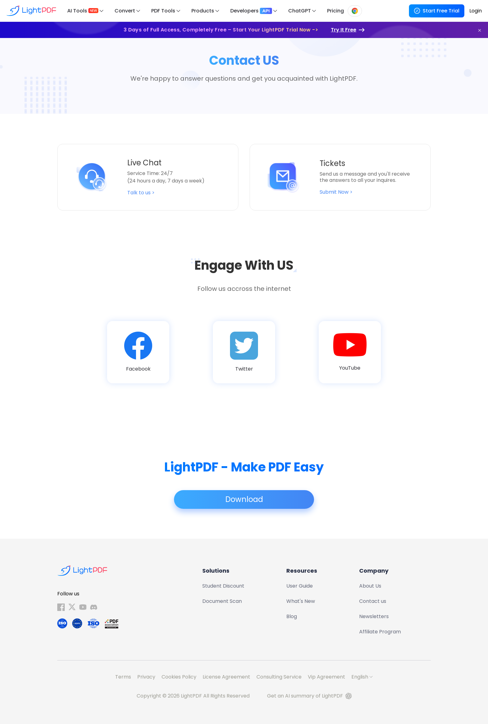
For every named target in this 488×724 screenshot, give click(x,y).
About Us (370, 585)
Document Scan (222, 601)
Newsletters (374, 616)
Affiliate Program (380, 631)
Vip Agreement (326, 676)
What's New (300, 601)
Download (244, 499)
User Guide (299, 585)
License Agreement (226, 676)
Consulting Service (279, 676)
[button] (479, 30)
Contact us (372, 601)
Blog (291, 616)
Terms (123, 676)
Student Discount (223, 585)
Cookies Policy (179, 676)
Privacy (146, 676)
